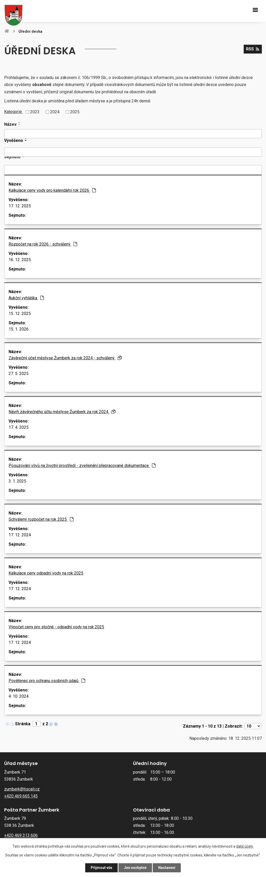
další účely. (245, 846)
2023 (34, 111)
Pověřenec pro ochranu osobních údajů (47, 680)
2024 (54, 111)
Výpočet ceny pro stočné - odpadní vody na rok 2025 (56, 626)
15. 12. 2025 (20, 313)
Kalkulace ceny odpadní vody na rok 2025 (46, 573)
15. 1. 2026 (19, 329)
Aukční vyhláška (26, 297)
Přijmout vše (101, 868)
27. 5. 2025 (19, 373)
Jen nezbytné (135, 868)
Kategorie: (13, 111)
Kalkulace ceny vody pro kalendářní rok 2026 (52, 190)
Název (10, 124)
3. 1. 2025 (17, 481)
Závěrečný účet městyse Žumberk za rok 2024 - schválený (65, 357)
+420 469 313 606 (21, 835)
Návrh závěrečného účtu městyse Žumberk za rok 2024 (62, 411)
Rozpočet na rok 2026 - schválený (43, 244)
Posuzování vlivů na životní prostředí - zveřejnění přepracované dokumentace (82, 465)
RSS (252, 49)
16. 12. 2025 (20, 259)
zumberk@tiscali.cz (22, 789)
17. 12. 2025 (20, 205)
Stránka (22, 723)
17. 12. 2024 (20, 534)
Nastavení (166, 868)
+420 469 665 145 (21, 796)
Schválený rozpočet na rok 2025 (41, 519)
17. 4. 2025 (19, 427)
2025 (74, 111)
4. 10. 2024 (19, 696)
